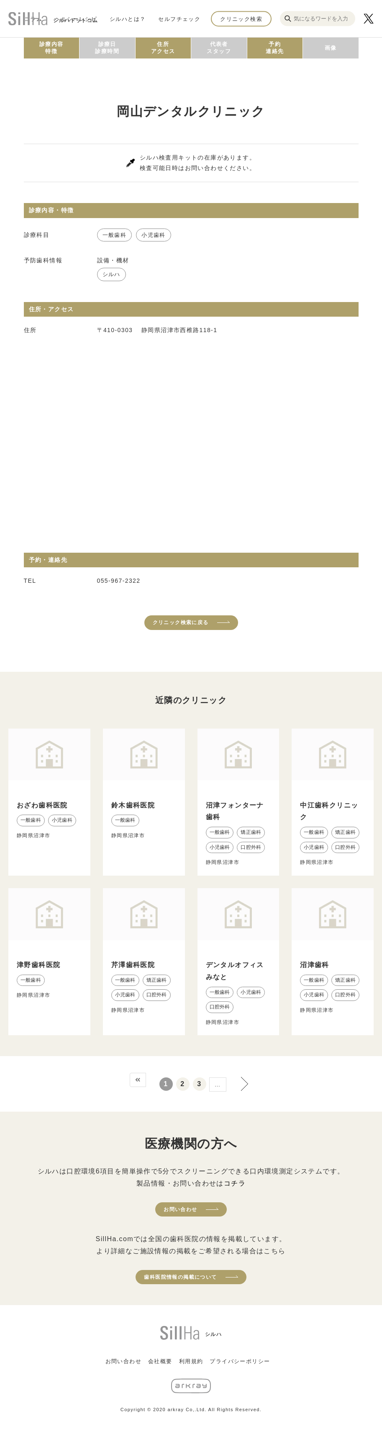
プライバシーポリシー (240, 1361)
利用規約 (191, 1361)
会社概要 (160, 1361)
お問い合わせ (180, 1209)
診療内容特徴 (51, 47)
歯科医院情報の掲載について (180, 1277)
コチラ (235, 1183)
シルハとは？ (128, 18)
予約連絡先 (275, 47)
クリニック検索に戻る (181, 622)
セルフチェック (179, 18)
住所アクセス (163, 47)
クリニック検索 (241, 18)
